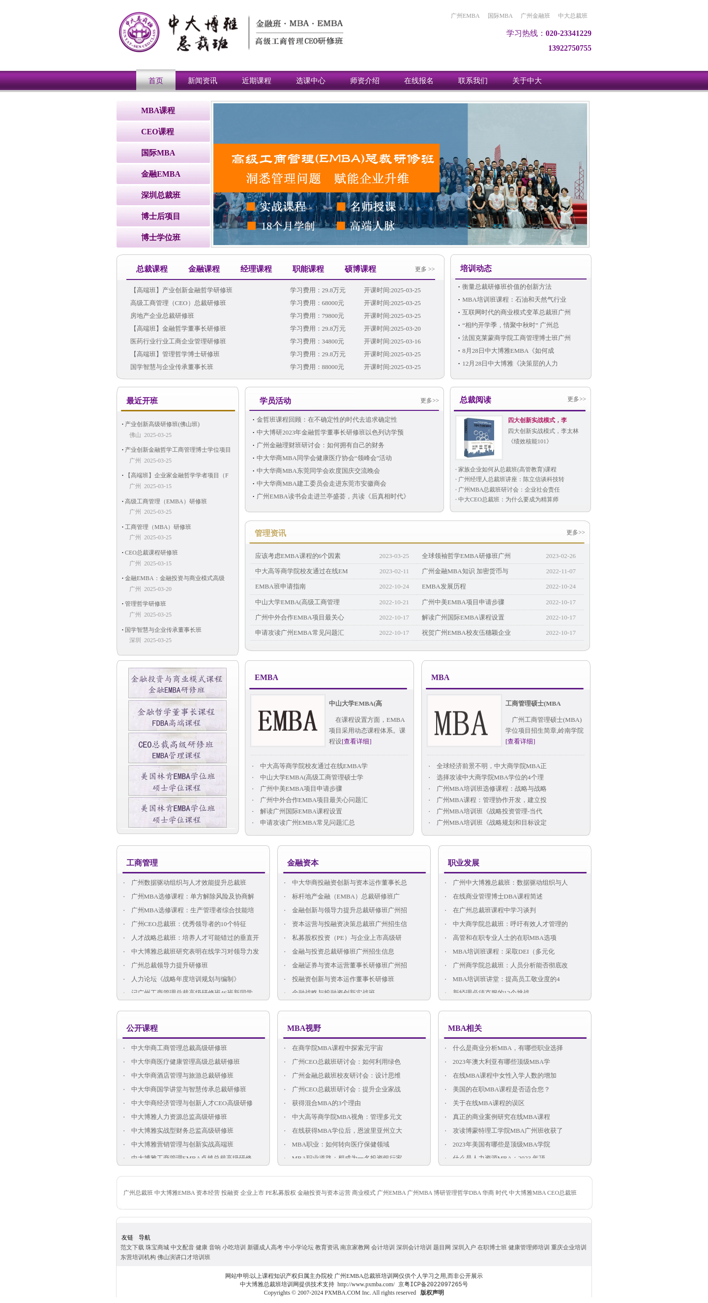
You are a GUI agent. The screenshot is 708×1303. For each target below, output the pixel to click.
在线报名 (419, 81)
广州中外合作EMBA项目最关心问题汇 (309, 800)
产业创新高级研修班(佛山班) (162, 424)
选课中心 (310, 81)
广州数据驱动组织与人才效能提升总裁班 (184, 883)
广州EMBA (465, 15)
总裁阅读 (475, 400)
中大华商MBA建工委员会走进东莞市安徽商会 (321, 483)
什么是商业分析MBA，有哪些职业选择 (503, 1048)
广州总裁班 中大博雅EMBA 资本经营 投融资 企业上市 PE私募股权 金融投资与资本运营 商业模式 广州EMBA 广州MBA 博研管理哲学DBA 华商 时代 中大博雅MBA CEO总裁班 (350, 1192)
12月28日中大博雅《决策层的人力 (510, 363)
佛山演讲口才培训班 (183, 1257)
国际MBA (500, 15)
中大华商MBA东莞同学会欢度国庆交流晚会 (318, 470)
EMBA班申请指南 (280, 586)
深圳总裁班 (160, 195)
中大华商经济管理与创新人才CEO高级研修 (187, 1103)
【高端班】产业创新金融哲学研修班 (181, 290)
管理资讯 (270, 533)
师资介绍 (365, 81)
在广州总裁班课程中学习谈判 (489, 910)
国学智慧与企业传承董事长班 (171, 367)
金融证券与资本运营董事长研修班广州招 (345, 966)
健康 (201, 1247)
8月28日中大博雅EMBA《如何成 (508, 350)
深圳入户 (464, 1247)
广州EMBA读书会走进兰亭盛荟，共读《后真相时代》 (333, 496)
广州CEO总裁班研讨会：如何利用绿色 (342, 1062)
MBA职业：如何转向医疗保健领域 (336, 1145)
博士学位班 (160, 237)
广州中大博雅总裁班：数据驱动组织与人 (505, 883)
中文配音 (182, 1247)
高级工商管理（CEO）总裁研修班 (178, 303)
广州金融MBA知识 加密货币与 (465, 571)
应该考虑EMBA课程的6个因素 (298, 555)
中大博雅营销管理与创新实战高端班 (178, 1145)
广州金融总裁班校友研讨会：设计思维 (342, 1076)
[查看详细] (357, 741)
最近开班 (142, 401)
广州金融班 (535, 15)
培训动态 (476, 268)
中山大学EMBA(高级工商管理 (297, 602)
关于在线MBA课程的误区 (484, 1103)
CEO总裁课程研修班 (151, 552)
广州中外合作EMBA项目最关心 (299, 617)
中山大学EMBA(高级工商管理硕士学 (307, 778)
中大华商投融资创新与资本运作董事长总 (345, 883)
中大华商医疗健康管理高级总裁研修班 (181, 1062)
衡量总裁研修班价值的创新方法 (507, 286)
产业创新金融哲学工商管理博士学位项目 (178, 449)
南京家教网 (355, 1247)
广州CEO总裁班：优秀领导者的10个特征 (184, 924)
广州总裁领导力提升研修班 (165, 966)
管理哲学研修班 (145, 603)
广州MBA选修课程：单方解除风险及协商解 (188, 897)
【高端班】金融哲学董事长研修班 (178, 328)
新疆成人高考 (265, 1247)
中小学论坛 (299, 1247)
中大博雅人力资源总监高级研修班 (174, 1117)
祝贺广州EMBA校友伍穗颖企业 (466, 632)
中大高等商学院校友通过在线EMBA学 (309, 766)
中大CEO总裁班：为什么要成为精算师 (508, 499)
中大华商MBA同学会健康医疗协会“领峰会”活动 (324, 458)
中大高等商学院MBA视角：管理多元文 (342, 1117)
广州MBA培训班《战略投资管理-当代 (484, 811)
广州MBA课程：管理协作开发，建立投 (487, 800)
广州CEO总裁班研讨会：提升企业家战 (342, 1090)
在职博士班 (492, 1247)
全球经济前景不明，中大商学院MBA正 (487, 766)
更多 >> (425, 269)
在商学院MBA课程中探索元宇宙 (333, 1048)
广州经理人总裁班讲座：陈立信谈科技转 (511, 479)
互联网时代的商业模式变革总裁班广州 (516, 312)
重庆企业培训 (569, 1247)
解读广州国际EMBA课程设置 (463, 617)
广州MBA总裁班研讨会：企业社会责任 (509, 489)
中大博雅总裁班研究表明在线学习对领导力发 (190, 952)
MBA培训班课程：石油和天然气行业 (514, 299)
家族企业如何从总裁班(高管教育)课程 (507, 469)
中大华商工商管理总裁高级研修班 (174, 1048)
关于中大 (527, 81)
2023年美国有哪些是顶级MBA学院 (496, 1145)
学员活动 (275, 401)
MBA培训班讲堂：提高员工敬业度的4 (501, 979)
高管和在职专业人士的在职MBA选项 (500, 938)
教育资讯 (327, 1247)
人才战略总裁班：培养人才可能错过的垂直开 (190, 938)
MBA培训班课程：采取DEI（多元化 (499, 952)
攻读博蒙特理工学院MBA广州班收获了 (503, 1131)
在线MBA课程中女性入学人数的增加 (500, 1076)
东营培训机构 (138, 1257)
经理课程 (256, 269)
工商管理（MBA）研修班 (158, 527)
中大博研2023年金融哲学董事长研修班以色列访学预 (330, 432)
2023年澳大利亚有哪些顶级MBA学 (496, 1062)
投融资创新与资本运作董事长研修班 (338, 979)
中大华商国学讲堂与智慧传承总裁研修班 (184, 1090)
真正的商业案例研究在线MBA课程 (496, 1117)
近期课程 (256, 81)
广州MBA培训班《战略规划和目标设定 (487, 823)
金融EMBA (160, 174)
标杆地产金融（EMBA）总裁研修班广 (341, 897)
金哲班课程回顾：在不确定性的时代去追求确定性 (327, 419)
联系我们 (473, 81)
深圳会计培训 (414, 1247)
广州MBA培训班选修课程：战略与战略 (487, 789)
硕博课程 (360, 269)
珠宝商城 (157, 1247)
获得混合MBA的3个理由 (322, 1103)
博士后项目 (160, 216)
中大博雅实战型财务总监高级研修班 (178, 1131)
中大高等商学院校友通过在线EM (301, 571)
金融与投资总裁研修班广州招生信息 (338, 952)
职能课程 (308, 269)
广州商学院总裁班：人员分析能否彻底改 (505, 966)
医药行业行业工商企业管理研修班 (178, 341)
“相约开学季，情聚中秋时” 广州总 (510, 325)
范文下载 (132, 1247)
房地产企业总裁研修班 (162, 315)
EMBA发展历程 (444, 586)
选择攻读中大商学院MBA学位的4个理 (485, 778)
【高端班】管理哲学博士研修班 (175, 354)
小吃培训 (234, 1247)
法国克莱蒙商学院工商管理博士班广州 (516, 337)
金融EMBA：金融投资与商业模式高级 (175, 578)
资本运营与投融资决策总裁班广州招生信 (345, 924)
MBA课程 (158, 110)
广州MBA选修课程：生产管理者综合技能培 (188, 910)
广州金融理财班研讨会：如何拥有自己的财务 (320, 445)
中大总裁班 (573, 15)
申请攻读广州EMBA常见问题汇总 (303, 823)
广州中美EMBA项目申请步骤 (463, 602)
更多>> (429, 400)
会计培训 (383, 1247)
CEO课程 (157, 131)
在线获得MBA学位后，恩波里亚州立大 (342, 1131)
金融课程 (204, 269)
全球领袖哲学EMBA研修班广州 (466, 555)
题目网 (442, 1247)
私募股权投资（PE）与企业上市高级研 (342, 938)
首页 (155, 81)
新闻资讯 (202, 81)
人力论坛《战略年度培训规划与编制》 (181, 979)
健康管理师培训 (529, 1247)
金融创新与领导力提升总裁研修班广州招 (345, 910)
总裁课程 (152, 269)
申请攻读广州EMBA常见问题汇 (299, 632)
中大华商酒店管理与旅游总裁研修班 (178, 1076)
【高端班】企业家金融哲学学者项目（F (177, 475)
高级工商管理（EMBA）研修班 (166, 501)
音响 (215, 1247)
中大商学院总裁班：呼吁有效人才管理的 (505, 924)
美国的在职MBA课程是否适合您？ (496, 1090)
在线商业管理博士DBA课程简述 (493, 897)
